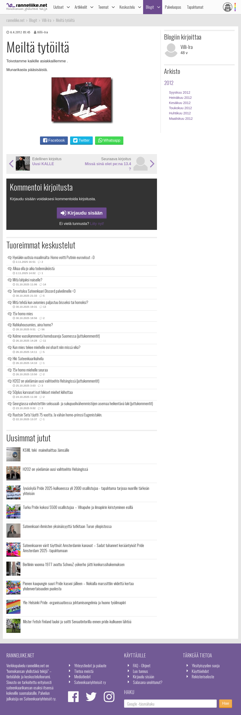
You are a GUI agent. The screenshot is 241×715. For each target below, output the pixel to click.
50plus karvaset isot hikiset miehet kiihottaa (43, 392)
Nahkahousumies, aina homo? (33, 325)
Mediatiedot (82, 676)
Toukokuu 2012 (180, 108)
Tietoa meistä (83, 671)
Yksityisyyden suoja (206, 665)
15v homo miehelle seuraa (30, 370)
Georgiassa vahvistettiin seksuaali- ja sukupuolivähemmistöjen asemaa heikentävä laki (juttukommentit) (83, 403)
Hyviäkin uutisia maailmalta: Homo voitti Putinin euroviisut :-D (54, 257)
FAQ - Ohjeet (141, 665)
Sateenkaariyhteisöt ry (90, 682)
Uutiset (58, 7)
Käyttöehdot (200, 671)
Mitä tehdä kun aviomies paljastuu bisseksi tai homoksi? (50, 302)
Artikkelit (81, 7)
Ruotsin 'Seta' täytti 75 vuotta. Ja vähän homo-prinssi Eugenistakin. (57, 415)
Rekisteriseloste (203, 676)
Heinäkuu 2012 (180, 98)
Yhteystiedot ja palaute (90, 665)
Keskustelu (127, 7)
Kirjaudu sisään (82, 213)
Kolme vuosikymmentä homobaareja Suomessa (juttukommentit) (56, 336)
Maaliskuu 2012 (181, 118)
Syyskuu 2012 (179, 92)
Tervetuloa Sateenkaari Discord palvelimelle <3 (44, 291)
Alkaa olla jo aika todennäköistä (34, 268)
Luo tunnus (140, 671)
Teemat (103, 7)
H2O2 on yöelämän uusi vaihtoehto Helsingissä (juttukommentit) (56, 381)
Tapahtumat (195, 7)
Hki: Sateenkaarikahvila (28, 358)
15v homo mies (23, 313)
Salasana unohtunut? (147, 682)
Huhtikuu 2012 (180, 113)
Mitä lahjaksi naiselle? (27, 280)
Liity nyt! (97, 224)
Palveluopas (173, 7)
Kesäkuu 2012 (180, 103)
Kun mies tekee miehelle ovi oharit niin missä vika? (46, 347)
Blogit (150, 7)
